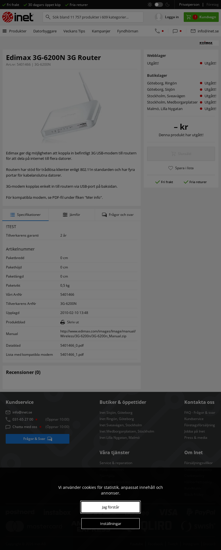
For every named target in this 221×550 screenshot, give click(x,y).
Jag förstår (110, 507)
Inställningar (110, 523)
